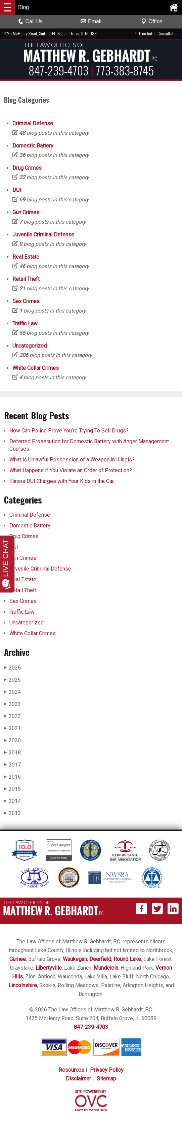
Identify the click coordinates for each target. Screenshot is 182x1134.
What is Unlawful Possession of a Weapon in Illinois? (72, 459)
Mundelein (106, 968)
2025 (12, 680)
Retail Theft (26, 279)
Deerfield (100, 959)
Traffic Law (25, 323)
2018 (12, 752)
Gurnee (17, 959)
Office (152, 21)
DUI (16, 190)
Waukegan (75, 959)
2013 (12, 813)
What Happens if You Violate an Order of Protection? (70, 470)
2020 (12, 740)
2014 (12, 801)
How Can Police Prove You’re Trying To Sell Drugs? (69, 430)
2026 (12, 667)
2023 (12, 704)
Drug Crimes (27, 168)
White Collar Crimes (35, 368)
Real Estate (25, 257)
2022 (12, 716)
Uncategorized (29, 346)
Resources (71, 1070)
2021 (12, 728)
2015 (12, 789)
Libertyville (49, 968)
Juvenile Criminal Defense (43, 234)
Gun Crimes (25, 212)
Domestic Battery (32, 145)
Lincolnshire (22, 985)
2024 (12, 692)
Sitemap (106, 1078)
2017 (12, 764)
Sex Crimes (26, 301)
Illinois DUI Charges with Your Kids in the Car (61, 481)
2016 (12, 777)
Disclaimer (78, 1078)
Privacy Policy (107, 1070)
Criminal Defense (32, 123)
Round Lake (127, 959)
